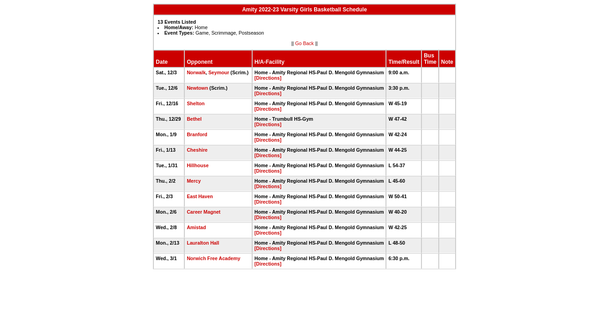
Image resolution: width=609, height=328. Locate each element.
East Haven (200, 196)
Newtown (197, 88)
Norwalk (196, 72)
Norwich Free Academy (213, 258)
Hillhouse (197, 165)
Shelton (195, 103)
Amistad (196, 227)
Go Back (304, 43)
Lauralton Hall (203, 243)
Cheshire (197, 150)
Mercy (194, 181)
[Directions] (267, 78)
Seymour (218, 72)
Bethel (194, 119)
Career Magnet (203, 212)
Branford (197, 134)
